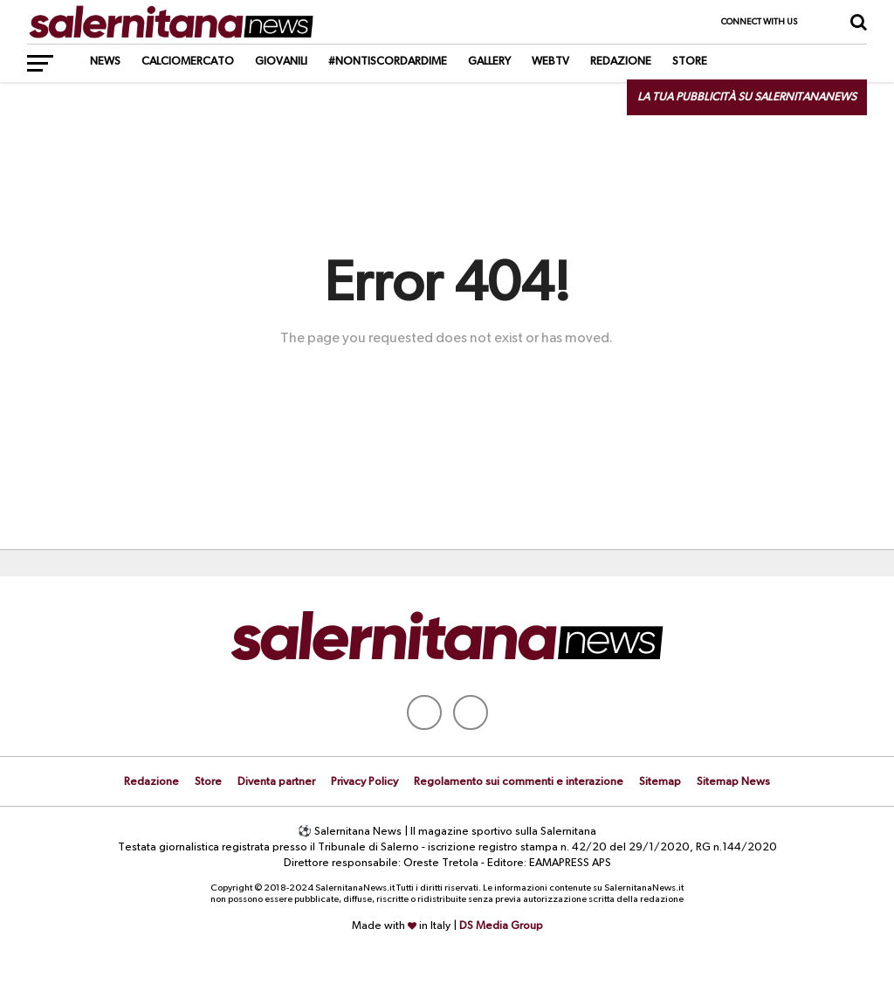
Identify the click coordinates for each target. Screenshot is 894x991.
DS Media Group (501, 926)
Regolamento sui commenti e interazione (518, 782)
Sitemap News (733, 782)
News (105, 61)
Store (689, 61)
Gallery (489, 61)
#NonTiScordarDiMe (387, 61)
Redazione (620, 61)
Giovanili (281, 61)
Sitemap (660, 782)
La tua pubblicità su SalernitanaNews (746, 97)
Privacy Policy (364, 782)
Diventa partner (276, 782)
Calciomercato (187, 61)
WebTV (550, 61)
